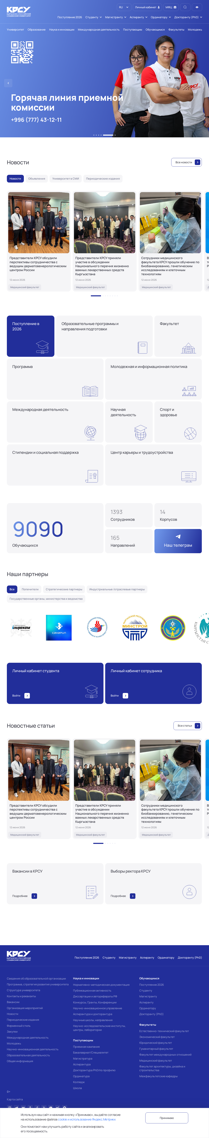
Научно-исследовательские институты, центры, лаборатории (99, 1028)
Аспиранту (146, 1002)
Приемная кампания (86, 1047)
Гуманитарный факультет (156, 1049)
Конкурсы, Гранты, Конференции (95, 1002)
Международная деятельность (28, 1037)
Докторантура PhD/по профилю (94, 1070)
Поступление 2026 (151, 985)
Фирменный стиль (19, 1026)
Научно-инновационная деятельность (33, 1049)
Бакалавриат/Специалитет (90, 1052)
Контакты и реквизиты (21, 996)
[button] (93, 135)
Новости (12, 1014)
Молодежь (14, 1043)
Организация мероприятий (25, 1008)
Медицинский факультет (155, 1060)
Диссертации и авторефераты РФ (95, 996)
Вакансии (13, 1002)
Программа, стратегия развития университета (38, 984)
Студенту (145, 990)
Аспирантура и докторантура (92, 1014)
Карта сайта (15, 1099)
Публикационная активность (92, 990)
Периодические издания (23, 1020)
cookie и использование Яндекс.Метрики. (87, 1119)
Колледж (79, 1082)
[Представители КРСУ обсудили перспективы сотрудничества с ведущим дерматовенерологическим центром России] (39, 241)
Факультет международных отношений (165, 1054)
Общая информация (20, 1061)
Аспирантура (82, 1064)
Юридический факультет (155, 1043)
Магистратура (82, 1058)
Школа (77, 1088)
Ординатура (81, 1076)
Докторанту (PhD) (151, 1014)
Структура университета (23, 990)
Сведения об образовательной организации (36, 978)
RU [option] (120, 7)
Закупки (12, 1031)
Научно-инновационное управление (97, 1008)
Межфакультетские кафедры (158, 1076)
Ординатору (147, 1008)
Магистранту (148, 996)
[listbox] (124, 7)
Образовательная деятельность (28, 1055)
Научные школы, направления (93, 1020)
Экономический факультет (157, 1037)
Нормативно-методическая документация (101, 985)
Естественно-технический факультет (164, 1031)
